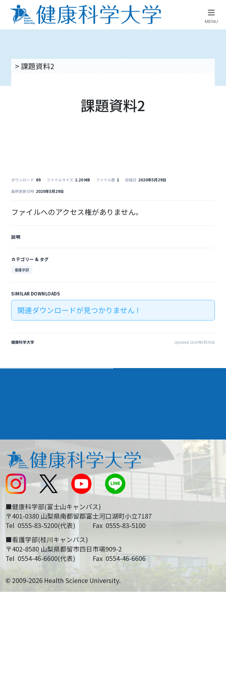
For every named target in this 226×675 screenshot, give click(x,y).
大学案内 (20, 378)
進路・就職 (138, 399)
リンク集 (132, 442)
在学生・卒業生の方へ (154, 521)
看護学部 (22, 269)
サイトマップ (139, 501)
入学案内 (20, 399)
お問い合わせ (139, 462)
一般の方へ (135, 541)
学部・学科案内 (146, 378)
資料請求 (214, 119)
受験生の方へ (26, 521)
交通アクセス (26, 462)
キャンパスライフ (37, 421)
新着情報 (19, 481)
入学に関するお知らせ (154, 481)
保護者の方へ (26, 541)
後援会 (15, 442)
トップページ (35, 66)
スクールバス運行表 (37, 501)
